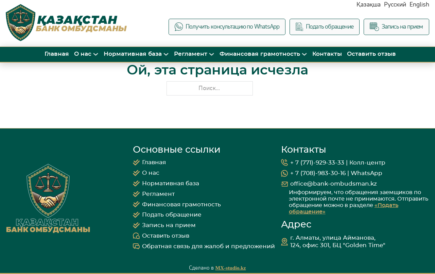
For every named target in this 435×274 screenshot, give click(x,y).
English (419, 4)
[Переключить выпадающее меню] (96, 54)
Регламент (190, 54)
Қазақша (368, 4)
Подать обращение (324, 26)
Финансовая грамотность (260, 54)
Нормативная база (133, 54)
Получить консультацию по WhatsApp (227, 26)
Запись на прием (396, 26)
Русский (395, 4)
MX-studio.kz (230, 268)
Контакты (327, 54)
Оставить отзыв (371, 54)
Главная (57, 54)
